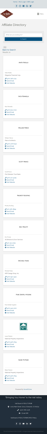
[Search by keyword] (23, 34)
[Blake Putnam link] (23, 360)
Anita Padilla (8, 72)
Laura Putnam (8, 336)
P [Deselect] (5, 47)
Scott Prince (8, 172)
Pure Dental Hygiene (10, 305)
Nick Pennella (8, 106)
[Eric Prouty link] (23, 227)
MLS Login (22, 2)
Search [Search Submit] (23, 39)
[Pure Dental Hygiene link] (23, 295)
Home (15, 2)
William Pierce (9, 138)
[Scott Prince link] (23, 162)
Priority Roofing (9, 205)
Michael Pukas (9, 271)
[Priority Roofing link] (23, 196)
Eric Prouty (8, 237)
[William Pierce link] (23, 128)
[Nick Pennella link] (23, 96)
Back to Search (9, 50)
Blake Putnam (8, 370)
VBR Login (30, 2)
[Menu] (40, 14)
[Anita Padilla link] (23, 63)
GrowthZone (28, 389)
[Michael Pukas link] (23, 261)
